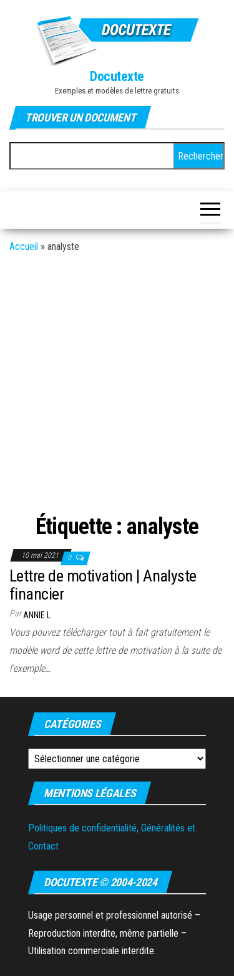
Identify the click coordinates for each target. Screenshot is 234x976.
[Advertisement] (117, 385)
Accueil (23, 246)
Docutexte (117, 76)
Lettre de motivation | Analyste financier (103, 585)
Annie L (37, 615)
